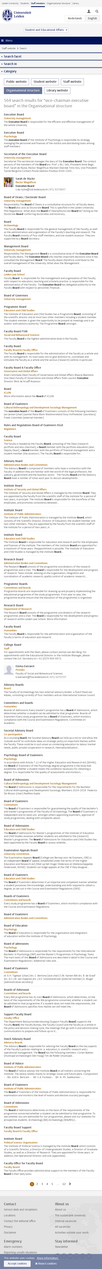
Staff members (38, 3)
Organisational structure (58, 3)
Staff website (8, 48)
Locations (9, 1215)
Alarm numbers (13, 1247)
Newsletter (61, 1247)
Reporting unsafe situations (20, 1252)
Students (24, 3)
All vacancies (62, 1227)
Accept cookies (17, 1263)
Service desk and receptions (20, 1209)
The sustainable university (70, 1215)
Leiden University (10, 3)
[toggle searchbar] (97, 11)
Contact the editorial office (19, 1221)
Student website (45, 82)
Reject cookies (47, 1263)
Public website (16, 82)
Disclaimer (10, 1232)
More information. (48, 1258)
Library (75, 3)
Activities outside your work (72, 1232)
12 (64, 1184)
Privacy (8, 1227)
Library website (57, 90)
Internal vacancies (65, 1221)
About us (60, 1209)
